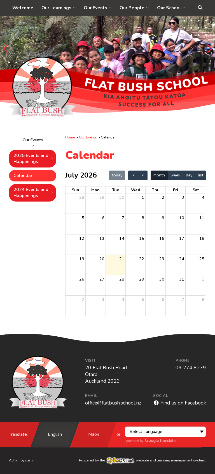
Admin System (21, 460)
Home (70, 137)
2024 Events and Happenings (33, 192)
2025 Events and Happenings (33, 158)
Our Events (32, 142)
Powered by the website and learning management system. (142, 460)
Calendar (22, 176)
